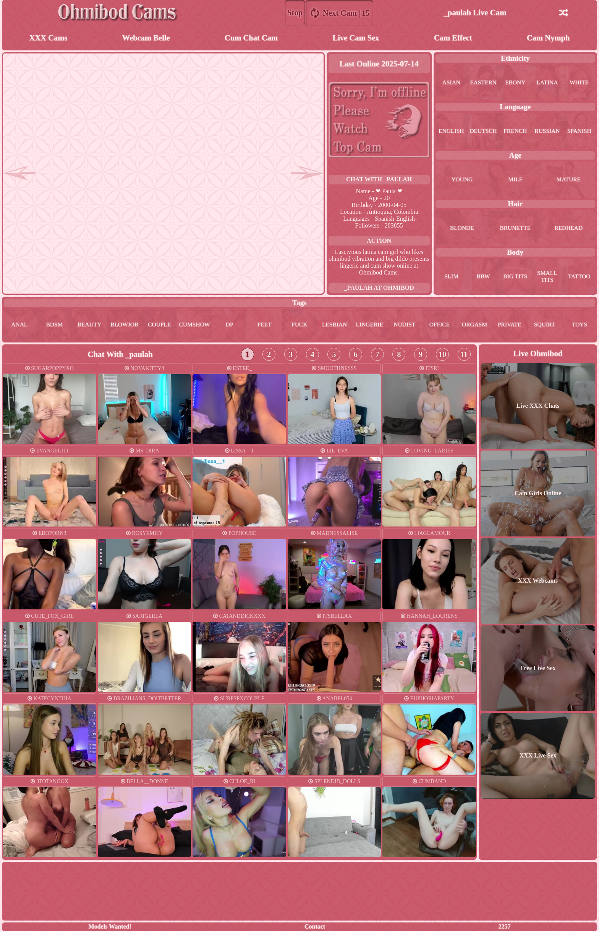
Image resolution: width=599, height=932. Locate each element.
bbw (483, 277)
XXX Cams (48, 38)
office (439, 325)
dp (229, 325)
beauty (89, 325)
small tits (547, 277)
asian (451, 83)
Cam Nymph (548, 38)
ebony (515, 83)
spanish (579, 131)
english (451, 131)
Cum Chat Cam (251, 38)
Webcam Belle (146, 38)
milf (515, 180)
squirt (544, 325)
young (462, 180)
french (515, 131)
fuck (299, 325)
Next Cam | (340, 12)
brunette (515, 228)
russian (547, 131)
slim (451, 277)
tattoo (579, 277)
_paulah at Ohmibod (379, 288)
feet (264, 325)
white (579, 83)
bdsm (54, 325)
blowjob (124, 325)
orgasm (474, 325)
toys (579, 325)
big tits (515, 277)
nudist (404, 325)
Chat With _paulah (379, 179)
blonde (462, 228)
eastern (483, 83)
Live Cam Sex (356, 38)
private (509, 325)
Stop (295, 12)
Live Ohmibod (538, 354)
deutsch (483, 131)
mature (568, 180)
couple (159, 325)
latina (547, 83)
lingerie (369, 325)
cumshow (194, 325)
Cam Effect (453, 38)
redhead (568, 228)
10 (442, 355)
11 (464, 355)
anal (19, 325)
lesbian (335, 325)
